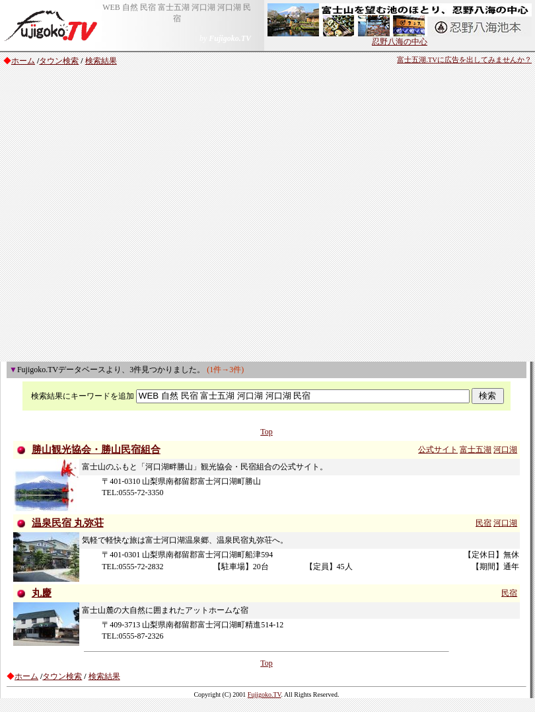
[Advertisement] (139, 216)
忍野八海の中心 (400, 37)
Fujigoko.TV (264, 694)
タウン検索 (59, 60)
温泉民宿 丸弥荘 (68, 523)
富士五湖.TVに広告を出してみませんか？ (464, 59)
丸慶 (42, 593)
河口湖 (505, 449)
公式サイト (438, 449)
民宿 (483, 523)
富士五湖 (475, 449)
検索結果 (101, 60)
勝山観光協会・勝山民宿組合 (96, 449)
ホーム (23, 60)
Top (266, 431)
